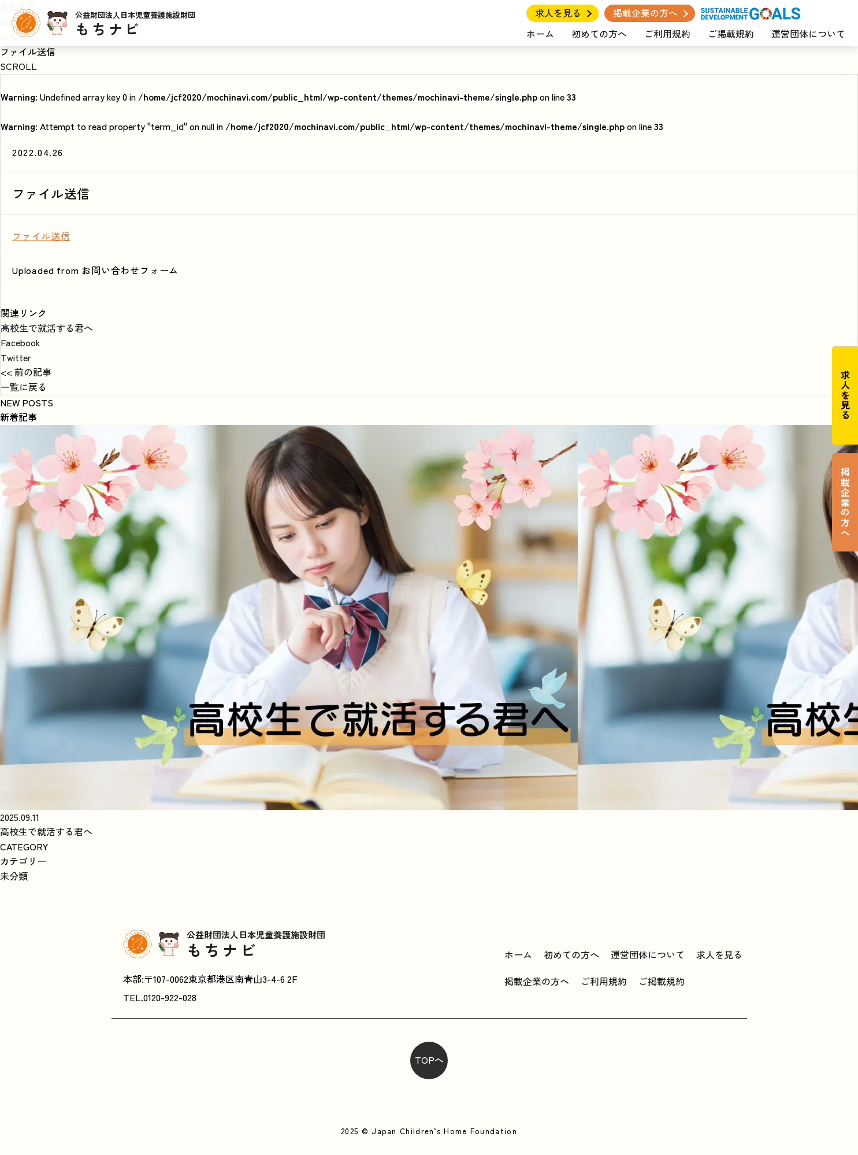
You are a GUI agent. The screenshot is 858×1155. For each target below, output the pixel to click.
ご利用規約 (667, 33)
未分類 (14, 876)
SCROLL (18, 66)
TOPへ (429, 1060)
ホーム (540, 33)
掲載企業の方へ (645, 13)
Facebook (20, 342)
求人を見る (558, 13)
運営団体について (808, 33)
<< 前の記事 (26, 372)
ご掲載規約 (731, 33)
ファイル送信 (41, 236)
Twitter (16, 357)
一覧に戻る (24, 387)
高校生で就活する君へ (47, 328)
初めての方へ (599, 33)
